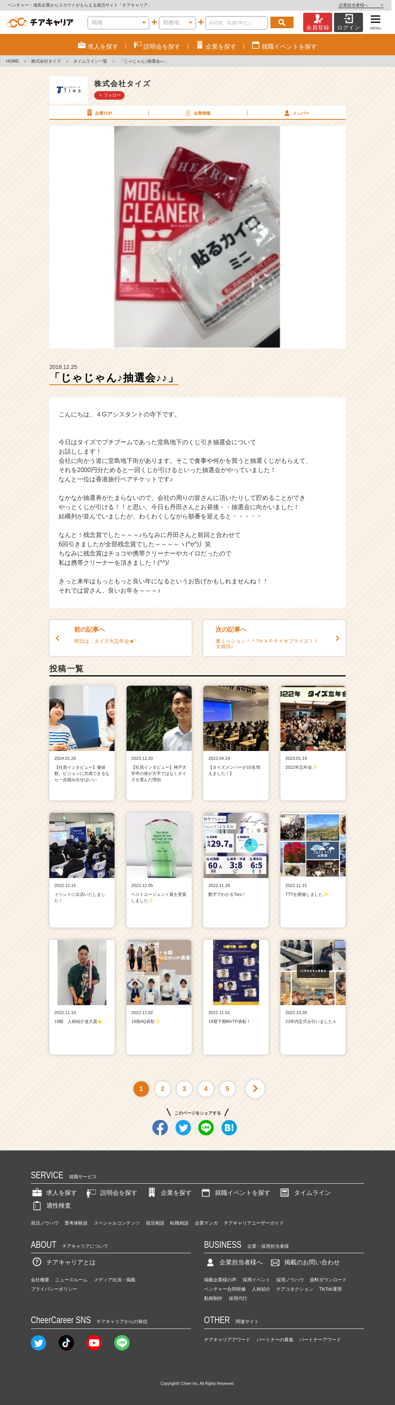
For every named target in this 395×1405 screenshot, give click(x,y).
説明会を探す (111, 1193)
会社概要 (40, 1280)
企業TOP (98, 112)
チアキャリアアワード (227, 1339)
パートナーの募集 (275, 1339)
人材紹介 (261, 1289)
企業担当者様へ (364, 5)
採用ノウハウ (290, 1280)
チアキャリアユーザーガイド (254, 1223)
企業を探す (168, 1193)
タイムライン (305, 1193)
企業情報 (197, 112)
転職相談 (179, 1223)
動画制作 (213, 1298)
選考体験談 (76, 1223)
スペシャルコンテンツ (117, 1223)
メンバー (295, 112)
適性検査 (51, 1205)
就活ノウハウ (45, 1223)
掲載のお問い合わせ (304, 1262)
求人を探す (54, 1193)
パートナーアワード (320, 1339)
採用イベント (256, 1280)
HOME (12, 61)
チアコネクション (294, 1289)
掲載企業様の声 (220, 1280)
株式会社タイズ (46, 61)
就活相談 (155, 1223)
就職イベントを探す (234, 1193)
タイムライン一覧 (90, 61)
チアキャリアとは (63, 1262)
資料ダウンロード (328, 1280)
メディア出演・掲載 (114, 1280)
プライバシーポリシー (54, 1289)
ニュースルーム (71, 1280)
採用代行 (238, 1298)
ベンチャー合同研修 (225, 1289)
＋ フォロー (109, 95)
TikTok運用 (330, 1289)
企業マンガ (206, 1223)
